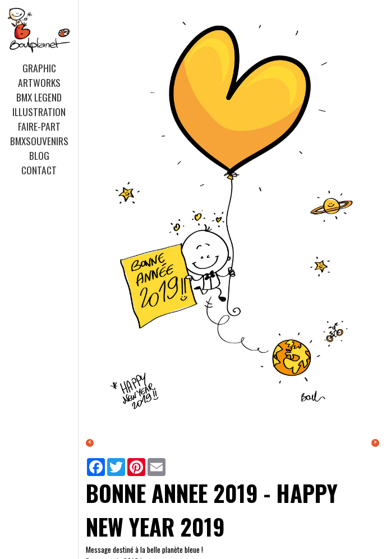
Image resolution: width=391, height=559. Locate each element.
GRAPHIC (39, 68)
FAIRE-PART (39, 126)
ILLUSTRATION (39, 111)
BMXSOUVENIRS (39, 140)
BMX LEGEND (39, 97)
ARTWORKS (39, 82)
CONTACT (39, 170)
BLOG (39, 155)
